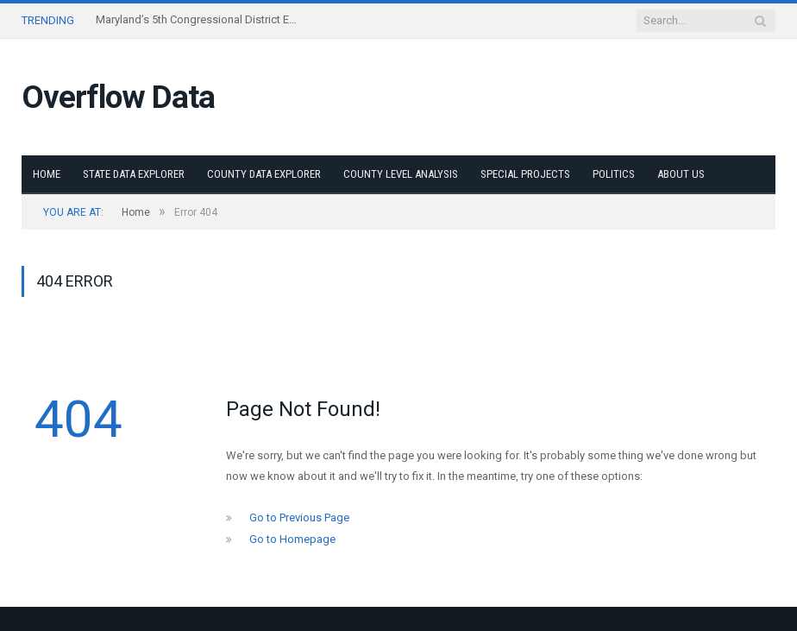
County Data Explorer (264, 173)
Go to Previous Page (299, 517)
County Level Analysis (400, 173)
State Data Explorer (134, 173)
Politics (614, 173)
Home (46, 173)
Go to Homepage (292, 539)
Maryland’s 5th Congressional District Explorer (199, 19)
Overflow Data (118, 97)
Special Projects (525, 173)
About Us (681, 173)
